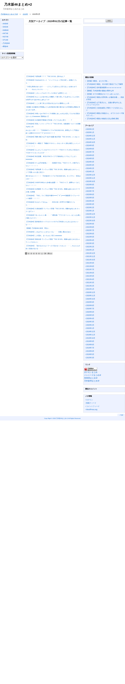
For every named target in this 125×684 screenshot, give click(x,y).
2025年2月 (90, 129)
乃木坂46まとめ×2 (18, 4)
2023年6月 (90, 194)
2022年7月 (90, 230)
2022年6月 (90, 234)
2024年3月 (90, 165)
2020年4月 (90, 318)
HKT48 (5, 33)
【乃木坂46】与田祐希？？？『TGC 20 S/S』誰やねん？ (45, 76)
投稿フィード (91, 403)
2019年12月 (90, 331)
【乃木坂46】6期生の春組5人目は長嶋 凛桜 (102, 119)
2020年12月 (90, 292)
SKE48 (5, 27)
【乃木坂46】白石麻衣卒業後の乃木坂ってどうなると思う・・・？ (49, 120)
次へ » (50, 253)
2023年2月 (90, 207)
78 (45, 253)
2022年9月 (90, 224)
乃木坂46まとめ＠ (92, 381)
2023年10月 (90, 181)
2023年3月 (90, 204)
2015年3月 (90, 358)
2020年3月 (90, 322)
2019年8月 (90, 345)
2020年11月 (90, 295)
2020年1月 (90, 328)
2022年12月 (90, 214)
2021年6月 (90, 273)
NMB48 (5, 30)
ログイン (89, 400)
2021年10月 (90, 260)
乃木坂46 (6, 43)
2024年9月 (90, 145)
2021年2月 (90, 286)
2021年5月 (90, 276)
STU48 (5, 40)
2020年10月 (90, 299)
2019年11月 (90, 335)
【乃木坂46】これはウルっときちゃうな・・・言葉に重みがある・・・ (50, 232)
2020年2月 (90, 325)
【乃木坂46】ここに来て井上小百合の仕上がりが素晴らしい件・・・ (50, 103)
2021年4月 (90, 279)
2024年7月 (90, 152)
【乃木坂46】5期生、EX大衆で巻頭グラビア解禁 (104, 84)
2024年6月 (90, 155)
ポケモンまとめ (90, 372)
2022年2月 (90, 247)
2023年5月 (90, 198)
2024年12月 (90, 136)
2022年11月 (90, 217)
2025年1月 (90, 132)
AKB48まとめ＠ (91, 378)
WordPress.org (91, 409)
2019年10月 (90, 338)
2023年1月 (90, 211)
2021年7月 (90, 269)
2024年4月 (90, 162)
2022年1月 (90, 250)
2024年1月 (90, 171)
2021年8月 (90, 266)
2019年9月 (90, 341)
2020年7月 (90, 309)
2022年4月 (90, 240)
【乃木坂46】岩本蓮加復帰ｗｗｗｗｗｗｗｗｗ (103, 87)
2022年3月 (90, 243)
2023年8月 (90, 188)
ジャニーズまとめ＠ (92, 375)
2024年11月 (90, 139)
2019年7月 (90, 348)
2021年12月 (90, 253)
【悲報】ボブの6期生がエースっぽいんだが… (103, 94)
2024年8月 (90, 149)
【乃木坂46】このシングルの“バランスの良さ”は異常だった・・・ (49, 93)
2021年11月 (90, 256)
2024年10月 (90, 142)
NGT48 (5, 37)
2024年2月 (90, 168)
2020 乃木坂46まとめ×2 (60, 418)
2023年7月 (90, 191)
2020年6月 (90, 312)
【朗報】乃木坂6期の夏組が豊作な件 (100, 91)
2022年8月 (90, 227)
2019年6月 (90, 351)
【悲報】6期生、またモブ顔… (97, 81)
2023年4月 (90, 201)
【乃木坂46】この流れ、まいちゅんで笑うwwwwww (44, 235)
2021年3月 (90, 282)
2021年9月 (90, 263)
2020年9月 (90, 302)
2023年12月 (90, 175)
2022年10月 (90, 220)
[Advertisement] (53, 48)
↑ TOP (121, 415)
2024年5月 (90, 158)
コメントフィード (93, 406)
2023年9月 (90, 185)
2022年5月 (90, 237)
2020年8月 (90, 305)
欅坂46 (5, 46)
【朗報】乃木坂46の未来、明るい (37, 228)
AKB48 (5, 24)
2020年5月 (90, 315)
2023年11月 (90, 178)
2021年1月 (90, 289)
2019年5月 (90, 354)
